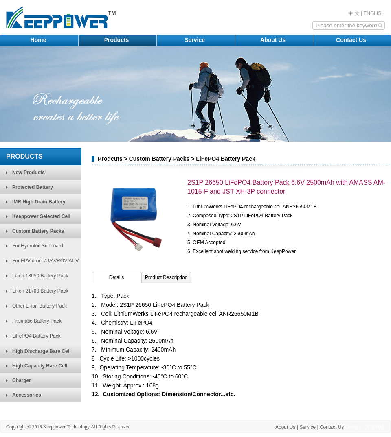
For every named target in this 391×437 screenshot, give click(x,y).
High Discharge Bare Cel (40, 351)
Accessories (26, 395)
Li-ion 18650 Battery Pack (40, 276)
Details (116, 277)
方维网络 (375, 427)
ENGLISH (374, 13)
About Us (273, 40)
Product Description (166, 277)
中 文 (353, 13)
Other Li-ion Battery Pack (39, 306)
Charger (21, 380)
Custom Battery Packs (38, 231)
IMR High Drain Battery (39, 202)
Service (195, 40)
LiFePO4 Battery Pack (36, 336)
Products (117, 40)
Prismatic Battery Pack (37, 321)
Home (39, 40)
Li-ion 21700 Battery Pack (40, 291)
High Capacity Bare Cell (39, 366)
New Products (28, 172)
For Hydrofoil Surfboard (37, 246)
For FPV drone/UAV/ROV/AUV (45, 261)
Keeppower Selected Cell (41, 216)
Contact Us (352, 40)
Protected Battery (32, 187)
